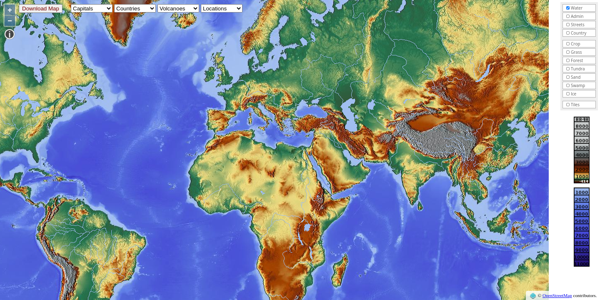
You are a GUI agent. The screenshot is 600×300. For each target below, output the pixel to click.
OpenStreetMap (557, 295)
